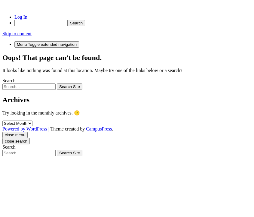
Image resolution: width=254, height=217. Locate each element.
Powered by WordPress (24, 128)
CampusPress (99, 128)
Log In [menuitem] (20, 17)
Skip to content (17, 33)
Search (9, 80)
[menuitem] (133, 23)
